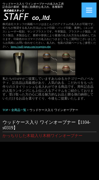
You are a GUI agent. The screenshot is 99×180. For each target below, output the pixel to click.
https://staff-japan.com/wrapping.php (31, 46)
